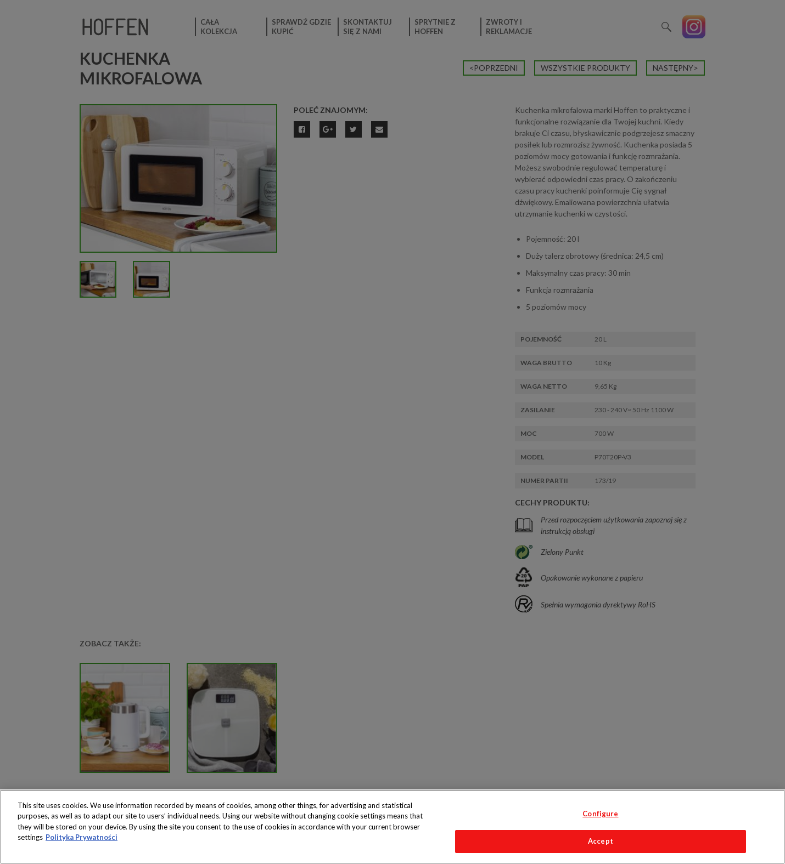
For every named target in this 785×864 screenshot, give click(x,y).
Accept (600, 841)
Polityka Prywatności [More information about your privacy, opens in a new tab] (81, 837)
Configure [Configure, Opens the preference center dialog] (600, 813)
